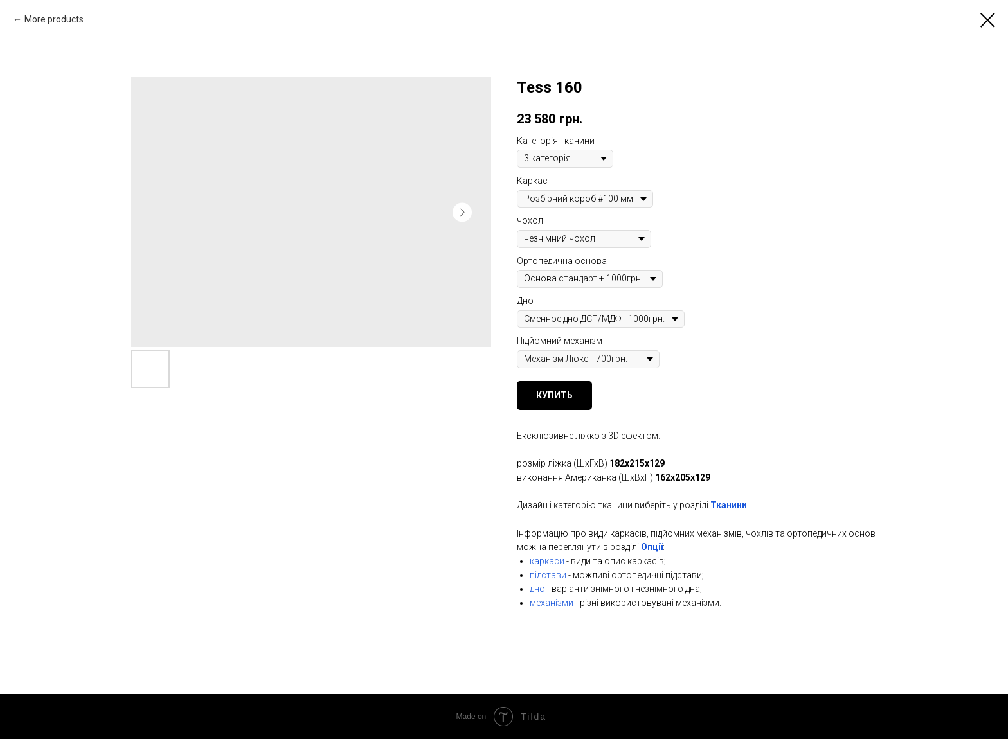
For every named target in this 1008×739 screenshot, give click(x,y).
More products (54, 19)
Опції (652, 547)
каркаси (547, 561)
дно (537, 588)
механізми (551, 603)
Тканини (728, 505)
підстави (548, 575)
